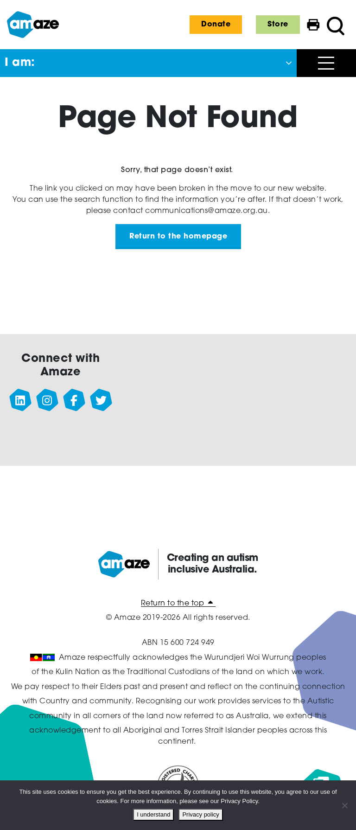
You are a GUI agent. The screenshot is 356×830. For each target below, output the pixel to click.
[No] (344, 805)
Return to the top (178, 603)
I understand (153, 814)
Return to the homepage (178, 236)
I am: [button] (20, 63)
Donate (215, 24)
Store (277, 24)
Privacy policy (200, 814)
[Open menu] (326, 63)
